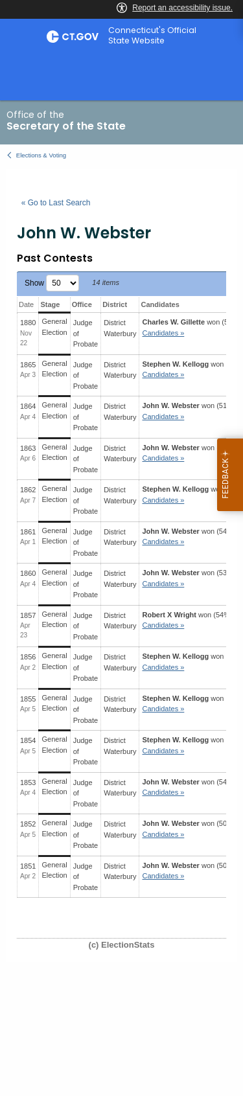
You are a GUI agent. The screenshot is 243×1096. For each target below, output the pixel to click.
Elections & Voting (41, 155)
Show (52, 283)
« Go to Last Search (56, 202)
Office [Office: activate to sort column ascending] (82, 304)
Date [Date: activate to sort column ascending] (26, 304)
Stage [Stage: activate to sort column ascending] (50, 304)
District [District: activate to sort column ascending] (114, 304)
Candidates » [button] (163, 333)
